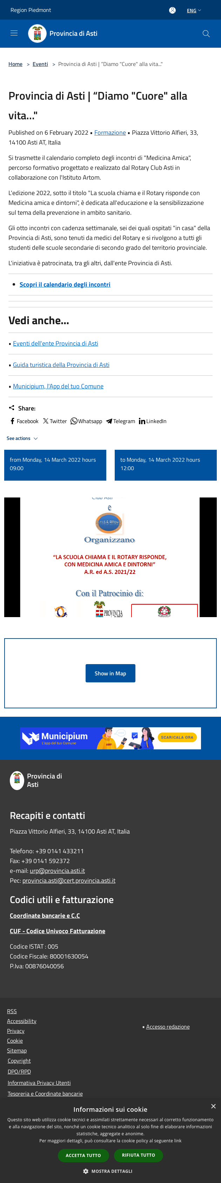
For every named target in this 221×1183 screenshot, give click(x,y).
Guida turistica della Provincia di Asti (61, 364)
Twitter (54, 421)
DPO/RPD (19, 1071)
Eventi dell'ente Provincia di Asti (55, 343)
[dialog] (110, 1141)
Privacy (16, 1031)
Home (15, 64)
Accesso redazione (168, 1026)
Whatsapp (86, 421)
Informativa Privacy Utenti (39, 1082)
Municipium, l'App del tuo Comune (58, 386)
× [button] (213, 1106)
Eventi (40, 64)
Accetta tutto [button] (83, 1155)
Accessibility (21, 1021)
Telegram (120, 421)
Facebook (23, 421)
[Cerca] (206, 33)
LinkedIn (152, 421)
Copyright (19, 1060)
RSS (12, 1011)
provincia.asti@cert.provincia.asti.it (68, 880)
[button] (110, 1171)
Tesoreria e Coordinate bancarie (45, 1093)
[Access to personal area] (172, 10)
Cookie (15, 1040)
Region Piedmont (31, 10)
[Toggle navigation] (14, 33)
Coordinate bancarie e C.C (45, 915)
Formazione (110, 132)
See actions (23, 438)
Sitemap (17, 1050)
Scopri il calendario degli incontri (65, 284)
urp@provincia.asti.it (57, 870)
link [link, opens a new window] (178, 1141)
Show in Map (110, 673)
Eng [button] (195, 10)
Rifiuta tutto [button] (138, 1155)
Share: (21, 408)
